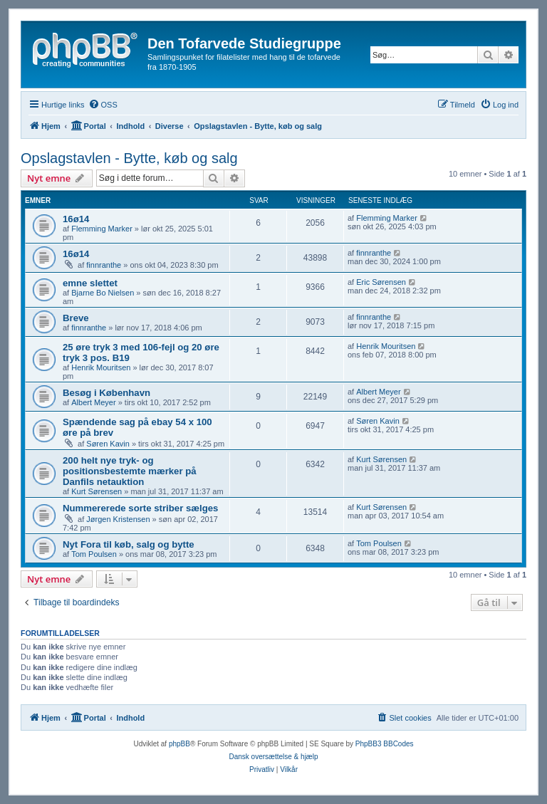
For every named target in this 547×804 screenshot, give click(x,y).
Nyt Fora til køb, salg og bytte (128, 544)
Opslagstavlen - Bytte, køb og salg (129, 158)
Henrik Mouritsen (100, 367)
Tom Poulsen (94, 554)
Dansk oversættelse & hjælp (273, 757)
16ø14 (76, 219)
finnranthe (103, 265)
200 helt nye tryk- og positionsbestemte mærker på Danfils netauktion (130, 471)
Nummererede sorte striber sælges (140, 508)
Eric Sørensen (381, 282)
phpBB (179, 744)
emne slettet (90, 283)
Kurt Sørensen (96, 491)
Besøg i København (106, 392)
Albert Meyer (93, 402)
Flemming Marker (101, 228)
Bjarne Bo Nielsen (102, 292)
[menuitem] (103, 104)
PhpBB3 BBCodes (384, 744)
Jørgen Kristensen (118, 519)
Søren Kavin (108, 443)
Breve (76, 318)
